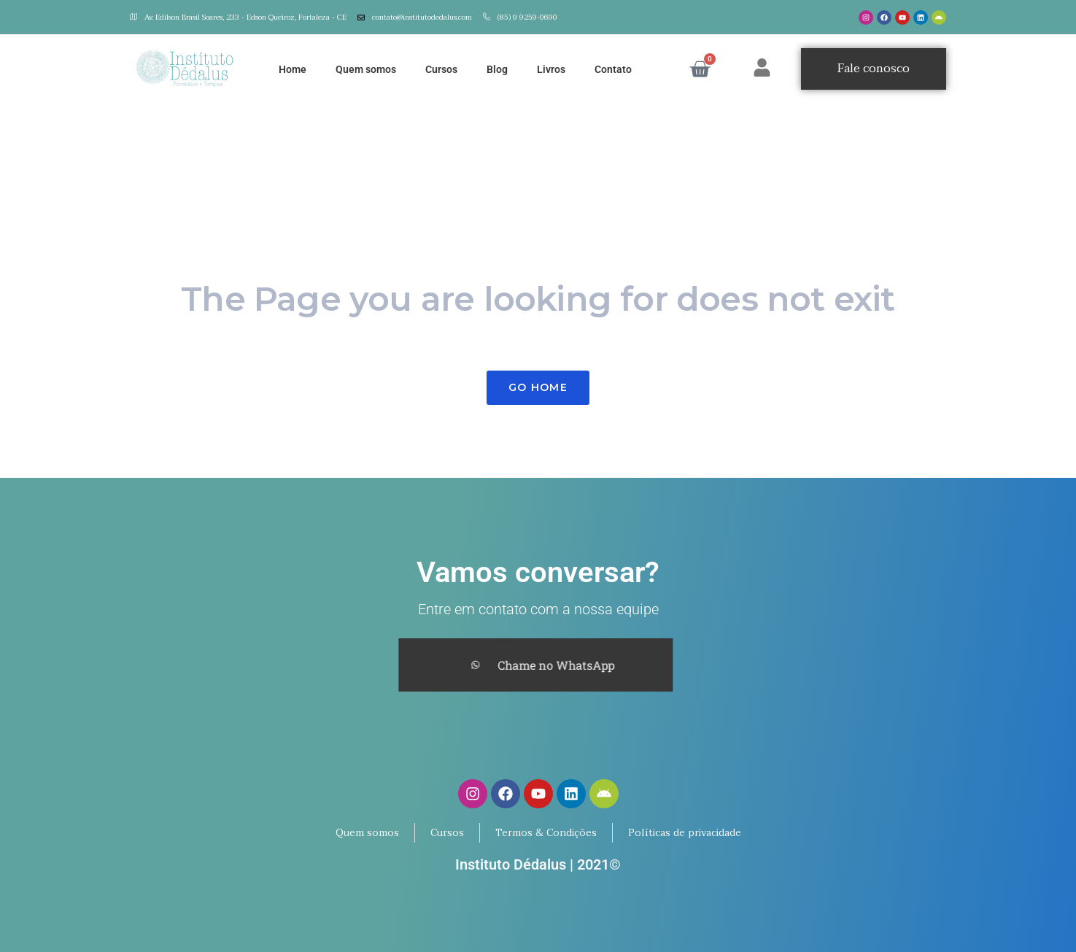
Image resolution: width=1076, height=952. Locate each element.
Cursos (441, 69)
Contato (613, 69)
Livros (551, 69)
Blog (497, 69)
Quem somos (366, 69)
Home (292, 69)
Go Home (538, 387)
